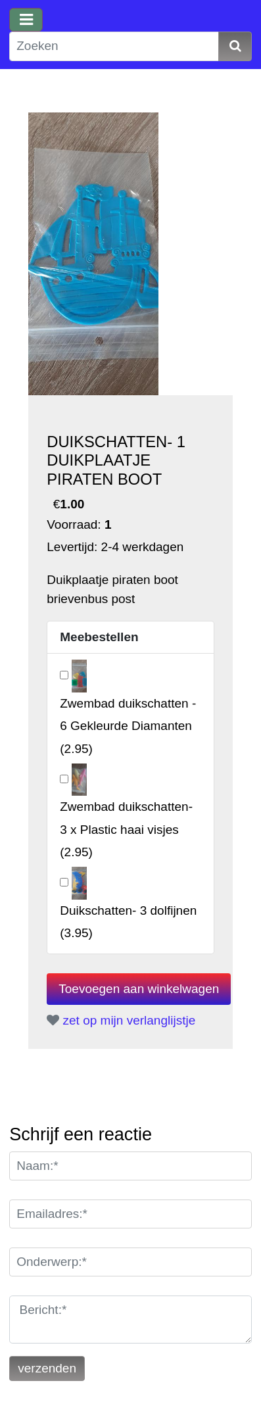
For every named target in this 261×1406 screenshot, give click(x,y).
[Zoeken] (114, 46)
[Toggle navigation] (26, 20)
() (128, 725)
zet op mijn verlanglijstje (121, 1020)
